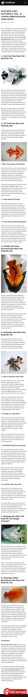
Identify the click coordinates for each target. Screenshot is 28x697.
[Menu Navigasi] (25, 3)
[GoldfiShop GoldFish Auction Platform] (8, 2)
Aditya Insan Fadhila (9, 22)
